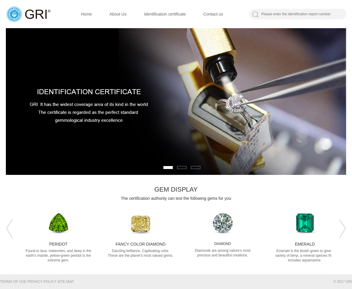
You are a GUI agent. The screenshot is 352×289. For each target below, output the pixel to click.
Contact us (213, 14)
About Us (117, 14)
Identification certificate (165, 14)
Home (86, 14)
